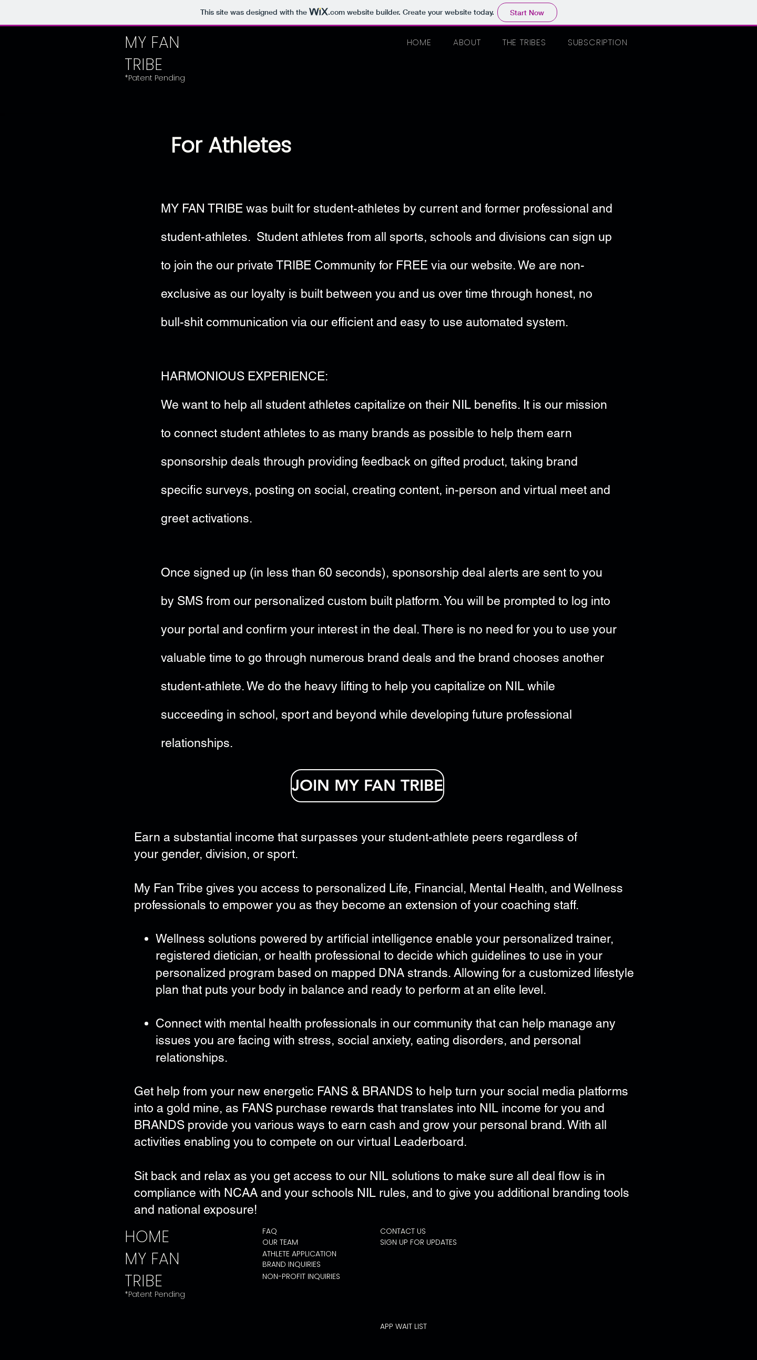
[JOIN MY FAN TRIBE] (367, 785)
